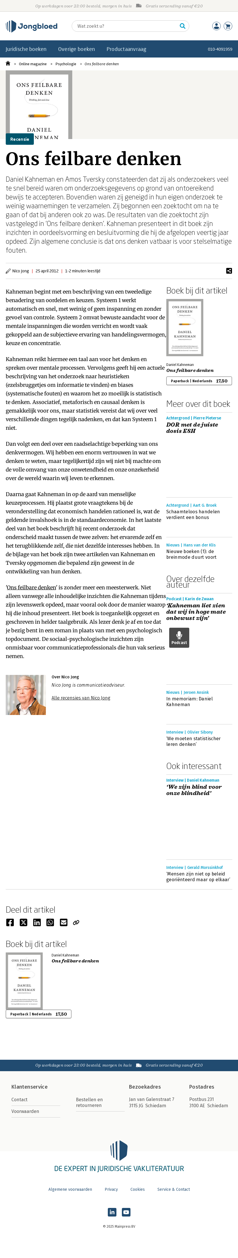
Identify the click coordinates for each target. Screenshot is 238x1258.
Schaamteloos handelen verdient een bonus (193, 514)
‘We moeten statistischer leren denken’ (193, 741)
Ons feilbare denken (102, 64)
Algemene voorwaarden (70, 1189)
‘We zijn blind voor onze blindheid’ (194, 790)
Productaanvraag (126, 49)
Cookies (137, 1189)
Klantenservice (29, 1087)
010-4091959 (220, 49)
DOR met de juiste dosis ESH (192, 428)
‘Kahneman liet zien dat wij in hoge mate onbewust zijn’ (196, 612)
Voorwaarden (25, 1111)
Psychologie (65, 64)
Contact (19, 1099)
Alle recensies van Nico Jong (81, 698)
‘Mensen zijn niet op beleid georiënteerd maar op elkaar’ (198, 876)
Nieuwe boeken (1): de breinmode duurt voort (191, 554)
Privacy (111, 1189)
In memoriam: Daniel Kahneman (189, 701)
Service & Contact (173, 1189)
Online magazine (33, 64)
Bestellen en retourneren (89, 1102)
